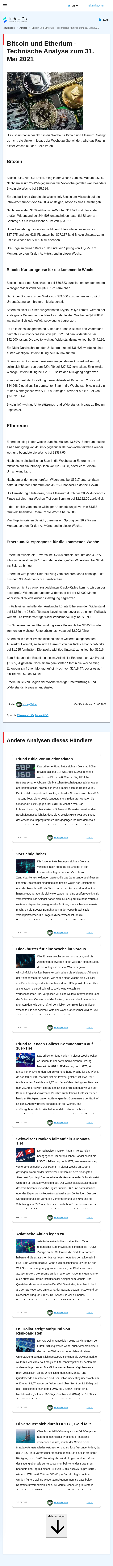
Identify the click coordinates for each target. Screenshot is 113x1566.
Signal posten (96, 5)
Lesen (90, 837)
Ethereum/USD (25, 715)
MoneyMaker (30, 704)
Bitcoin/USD (41, 715)
